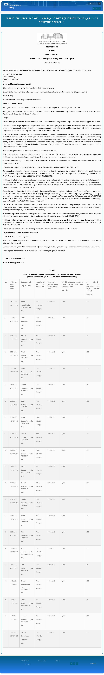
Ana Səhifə (25, 660)
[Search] (99, 3)
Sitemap (27, 664)
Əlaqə (57, 660)
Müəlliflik (42, 660)
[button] (54, 5)
